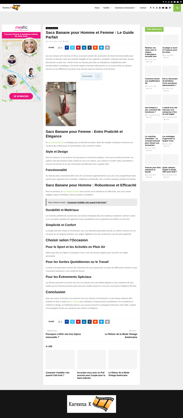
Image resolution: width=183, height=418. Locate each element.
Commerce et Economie (124, 8)
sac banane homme (71, 191)
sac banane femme (56, 142)
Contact (143, 8)
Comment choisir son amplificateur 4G (152, 81)
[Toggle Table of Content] (96, 76)
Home (97, 8)
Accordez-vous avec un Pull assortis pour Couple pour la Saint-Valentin (91, 375)
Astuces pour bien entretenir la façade (153, 169)
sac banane (74, 301)
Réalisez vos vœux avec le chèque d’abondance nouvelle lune (150, 52)
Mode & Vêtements (51, 28)
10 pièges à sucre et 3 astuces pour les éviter (169, 50)
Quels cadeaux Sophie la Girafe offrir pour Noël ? (169, 169)
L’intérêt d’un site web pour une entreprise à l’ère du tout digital (169, 111)
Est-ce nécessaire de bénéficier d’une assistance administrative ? (170, 82)
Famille (106, 8)
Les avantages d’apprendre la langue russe (168, 138)
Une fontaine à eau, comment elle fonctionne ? (153, 110)
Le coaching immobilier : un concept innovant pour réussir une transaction (152, 140)
